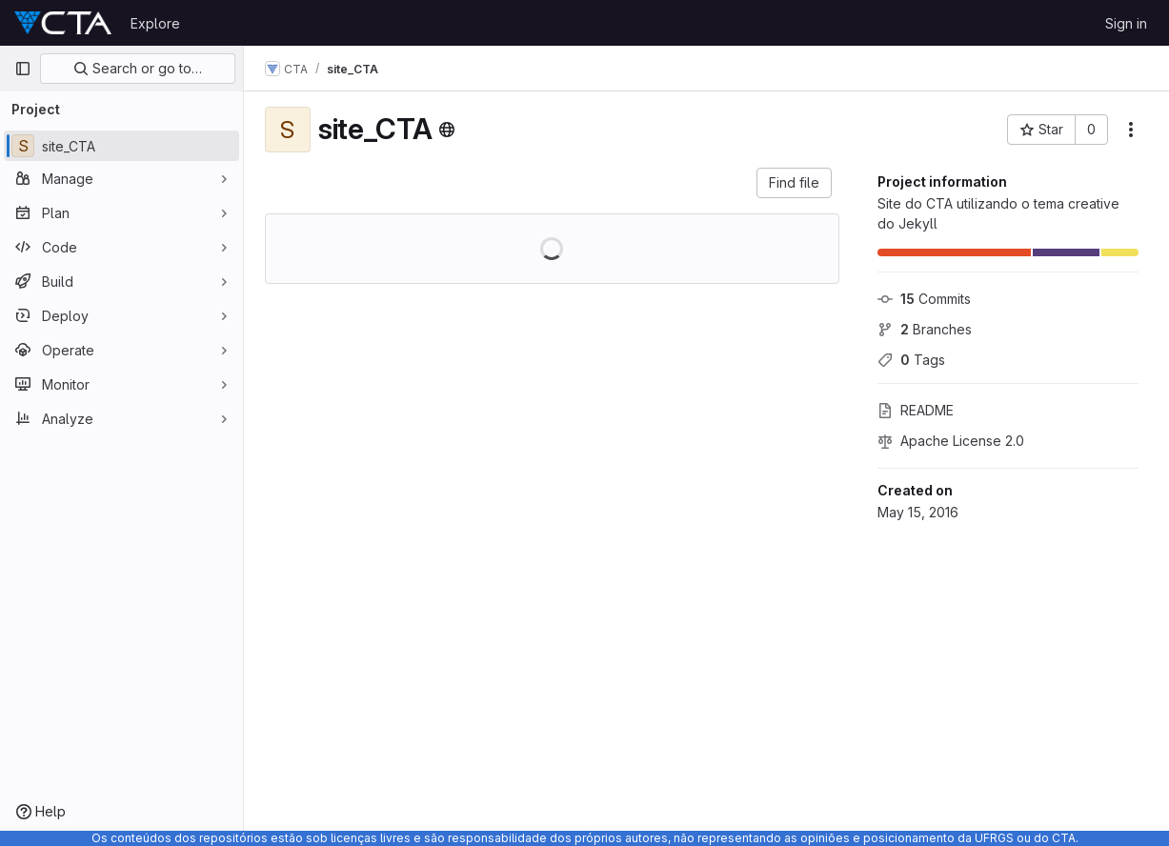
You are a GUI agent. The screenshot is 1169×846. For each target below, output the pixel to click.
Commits (924, 299)
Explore (155, 23)
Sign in (1126, 23)
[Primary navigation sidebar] (23, 68)
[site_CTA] (121, 146)
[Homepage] (62, 23)
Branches (924, 329)
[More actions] (1131, 129)
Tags (911, 360)
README (915, 410)
